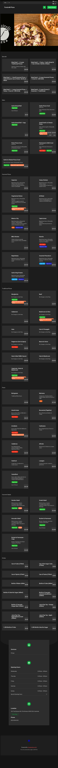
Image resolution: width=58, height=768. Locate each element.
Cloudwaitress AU (32, 747)
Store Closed (51, 7)
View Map (14, 714)
